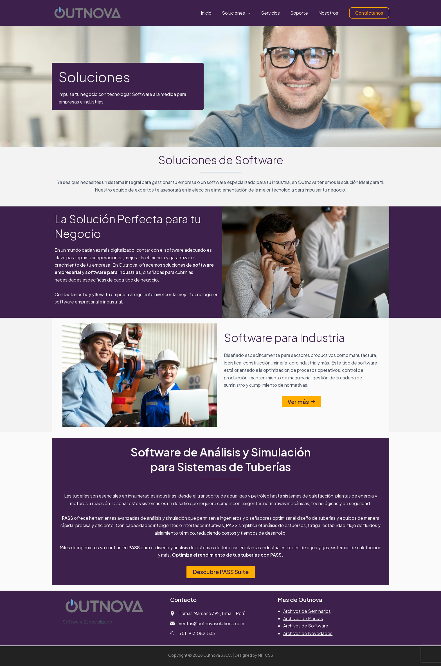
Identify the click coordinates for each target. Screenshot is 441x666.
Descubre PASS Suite (220, 571)
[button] (253, 13)
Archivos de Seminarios (307, 611)
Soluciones (241, 13)
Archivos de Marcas (303, 618)
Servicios (274, 13)
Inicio (212, 13)
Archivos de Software (305, 626)
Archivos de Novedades (307, 633)
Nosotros (329, 13)
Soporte (301, 13)
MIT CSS (265, 655)
